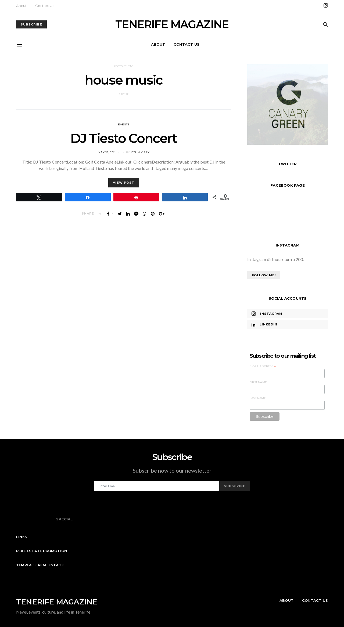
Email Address (263, 366)
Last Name (258, 398)
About (21, 5)
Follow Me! (264, 275)
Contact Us (44, 5)
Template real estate (40, 565)
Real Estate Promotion (41, 551)
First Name (258, 382)
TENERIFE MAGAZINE (172, 24)
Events (123, 124)
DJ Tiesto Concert (123, 138)
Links (21, 537)
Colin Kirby (140, 152)
